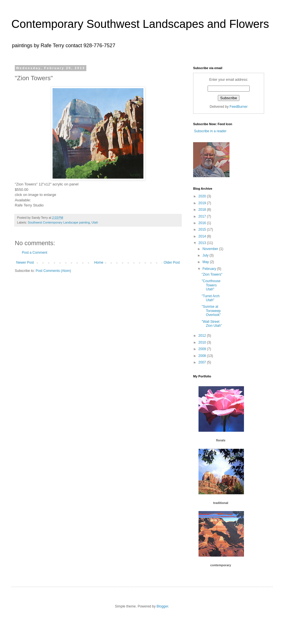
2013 (203, 243)
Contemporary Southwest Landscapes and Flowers (140, 24)
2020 (203, 196)
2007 (203, 362)
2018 (203, 210)
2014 (203, 236)
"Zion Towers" (212, 274)
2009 (203, 349)
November (210, 249)
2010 (203, 342)
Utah (94, 222)
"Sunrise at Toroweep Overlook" (211, 311)
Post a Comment (34, 253)
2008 (203, 356)
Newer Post (25, 262)
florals (220, 440)
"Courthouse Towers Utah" (211, 285)
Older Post (172, 262)
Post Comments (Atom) (53, 271)
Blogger (162, 606)
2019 (203, 203)
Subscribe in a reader (209, 131)
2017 (203, 216)
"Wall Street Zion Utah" (212, 324)
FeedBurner (238, 107)
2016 (203, 223)
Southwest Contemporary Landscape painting (59, 222)
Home (98, 262)
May (206, 262)
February (209, 269)
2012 (203, 336)
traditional (220, 503)
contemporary (220, 565)
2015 (203, 230)
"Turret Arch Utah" (211, 298)
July (206, 255)
